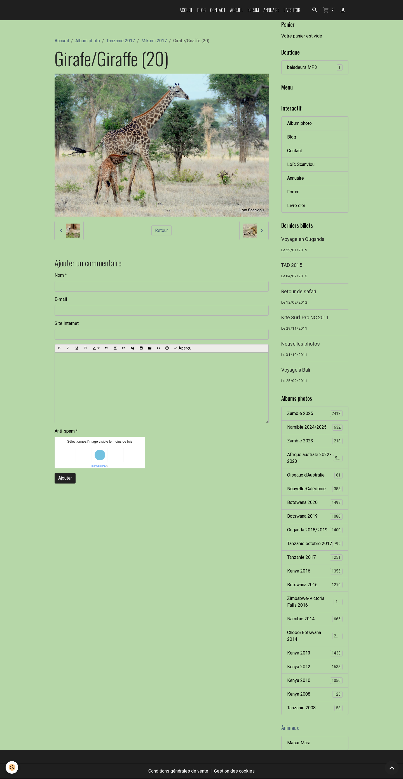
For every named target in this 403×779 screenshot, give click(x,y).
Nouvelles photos (300, 344)
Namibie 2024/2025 (315, 427)
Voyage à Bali (295, 370)
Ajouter (65, 478)
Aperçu (182, 348)
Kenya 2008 (315, 694)
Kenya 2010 (315, 680)
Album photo (87, 40)
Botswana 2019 (315, 516)
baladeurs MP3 (315, 67)
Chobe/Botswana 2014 (315, 636)
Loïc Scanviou (301, 164)
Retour (161, 230)
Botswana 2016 (315, 585)
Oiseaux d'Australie (315, 475)
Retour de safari (298, 291)
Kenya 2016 (315, 571)
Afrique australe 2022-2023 (315, 458)
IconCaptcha (99, 465)
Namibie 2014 (315, 619)
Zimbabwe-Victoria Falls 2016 (315, 602)
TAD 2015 (291, 265)
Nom (59, 275)
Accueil (186, 10)
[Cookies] (12, 767)
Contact (218, 10)
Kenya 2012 (315, 667)
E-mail (61, 299)
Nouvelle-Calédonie (315, 489)
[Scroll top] (392, 768)
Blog (201, 10)
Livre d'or (292, 10)
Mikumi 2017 (154, 40)
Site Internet (67, 323)
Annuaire (271, 10)
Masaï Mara (298, 742)
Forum (253, 10)
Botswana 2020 (315, 502)
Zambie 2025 (315, 413)
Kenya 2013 (315, 653)
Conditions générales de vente (178, 771)
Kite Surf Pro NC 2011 (305, 317)
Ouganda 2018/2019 (315, 530)
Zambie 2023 (315, 441)
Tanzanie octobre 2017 (315, 544)
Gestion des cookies (234, 771)
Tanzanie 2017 (120, 40)
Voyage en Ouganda (302, 239)
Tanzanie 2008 (315, 708)
